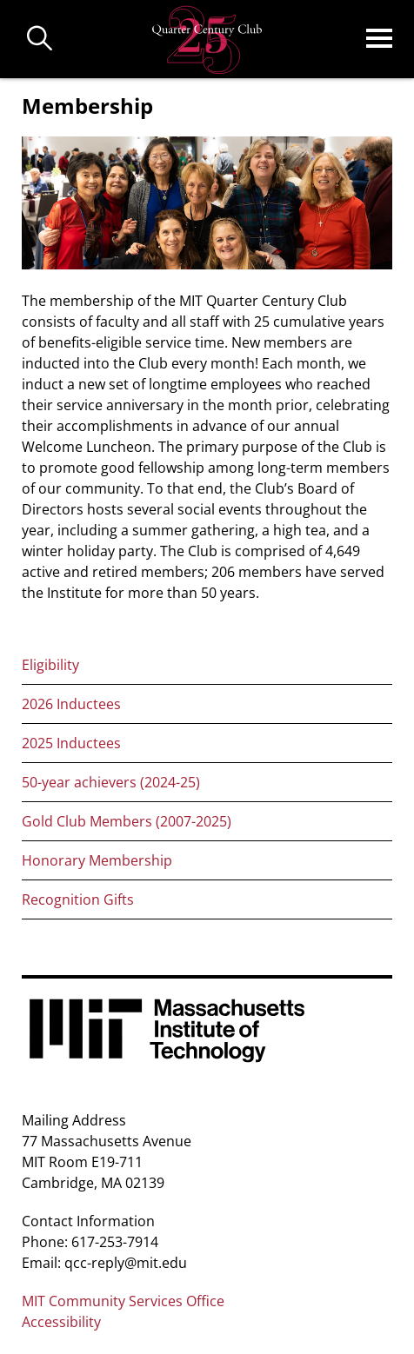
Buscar (40, 39)
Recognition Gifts (78, 899)
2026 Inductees (71, 704)
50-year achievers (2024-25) (111, 782)
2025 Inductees (71, 743)
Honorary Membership (97, 860)
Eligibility (50, 664)
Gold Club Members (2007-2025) (126, 821)
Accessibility (61, 1321)
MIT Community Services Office (123, 1301)
